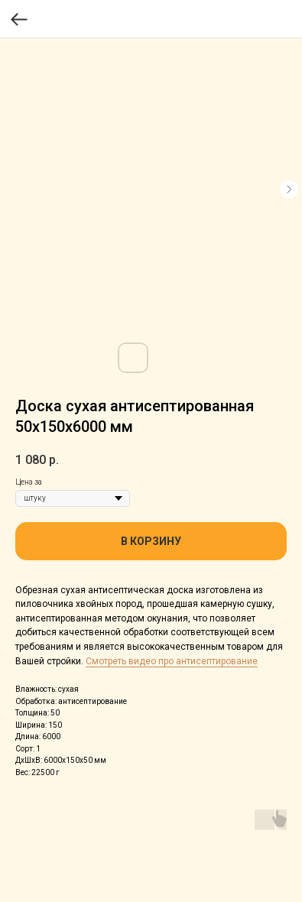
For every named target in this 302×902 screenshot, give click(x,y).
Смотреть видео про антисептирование (172, 661)
